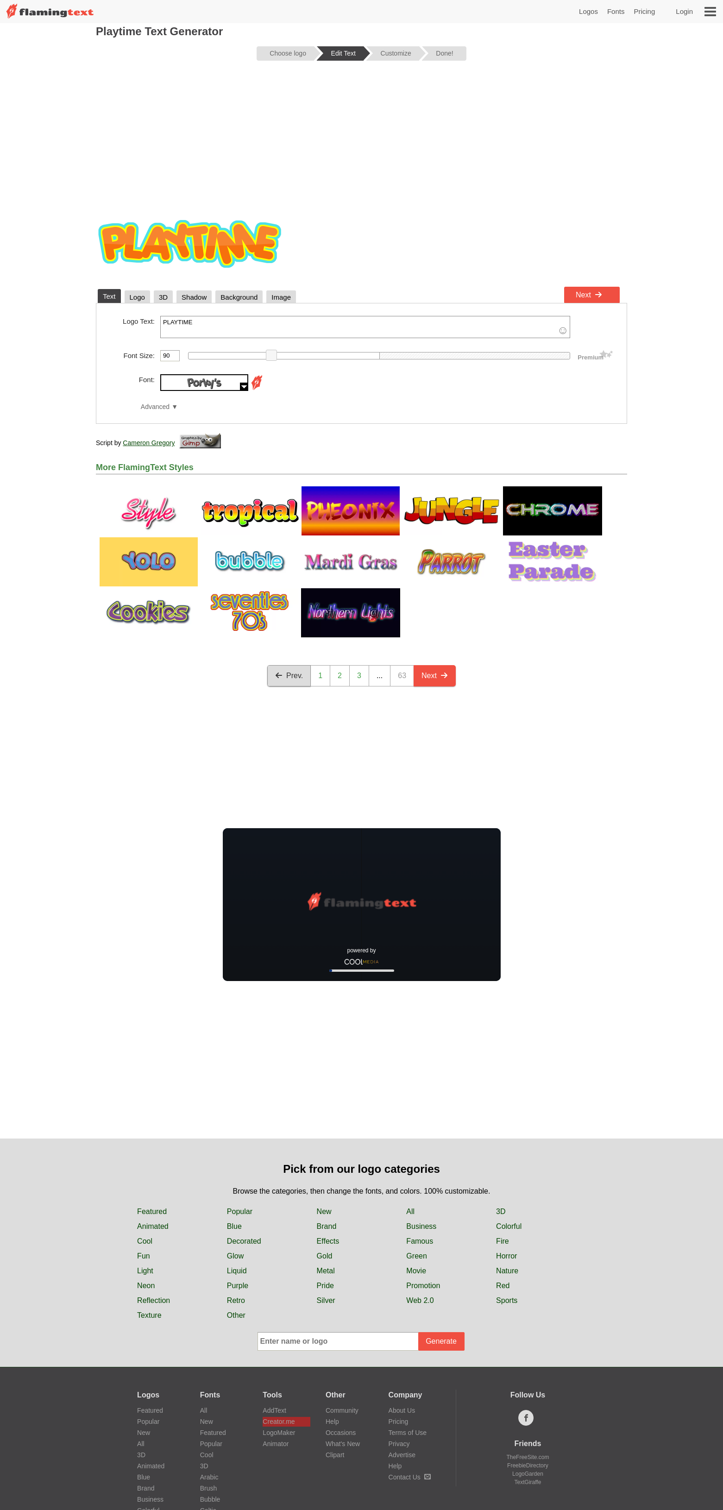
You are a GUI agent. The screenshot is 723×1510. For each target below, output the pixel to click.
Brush (208, 1488)
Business (421, 1226)
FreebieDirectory (527, 1465)
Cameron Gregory (149, 443)
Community (342, 1410)
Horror (506, 1256)
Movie (416, 1271)
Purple (237, 1286)
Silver (326, 1300)
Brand (327, 1226)
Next (589, 295)
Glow (235, 1256)
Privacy (399, 1443)
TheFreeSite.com (527, 1457)
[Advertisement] (361, 140)
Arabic (209, 1477)
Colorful (509, 1226)
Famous (419, 1241)
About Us (402, 1410)
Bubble (210, 1499)
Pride (325, 1286)
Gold (325, 1256)
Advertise (402, 1455)
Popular (239, 1211)
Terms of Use (408, 1432)
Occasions (341, 1432)
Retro (236, 1300)
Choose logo (288, 53)
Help (332, 1421)
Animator (276, 1443)
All (410, 1211)
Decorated (244, 1241)
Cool (144, 1241)
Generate (441, 1341)
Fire (502, 1241)
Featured (152, 1211)
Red (502, 1286)
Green (416, 1256)
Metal (326, 1271)
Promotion (423, 1286)
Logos (588, 11)
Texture (149, 1315)
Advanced (155, 406)
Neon (146, 1286)
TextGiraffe (528, 1482)
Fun (143, 1256)
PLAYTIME (365, 327)
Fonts (616, 11)
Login (684, 11)
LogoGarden (527, 1474)
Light (145, 1271)
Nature (507, 1271)
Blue (234, 1226)
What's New (343, 1443)
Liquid (237, 1271)
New (324, 1211)
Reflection (153, 1300)
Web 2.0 (420, 1300)
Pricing (644, 11)
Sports (506, 1300)
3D (500, 1211)
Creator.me (279, 1421)
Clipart (335, 1455)
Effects (328, 1241)
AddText (274, 1410)
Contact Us (410, 1477)
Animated (153, 1226)
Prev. (289, 676)
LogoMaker (279, 1432)
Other (236, 1315)
